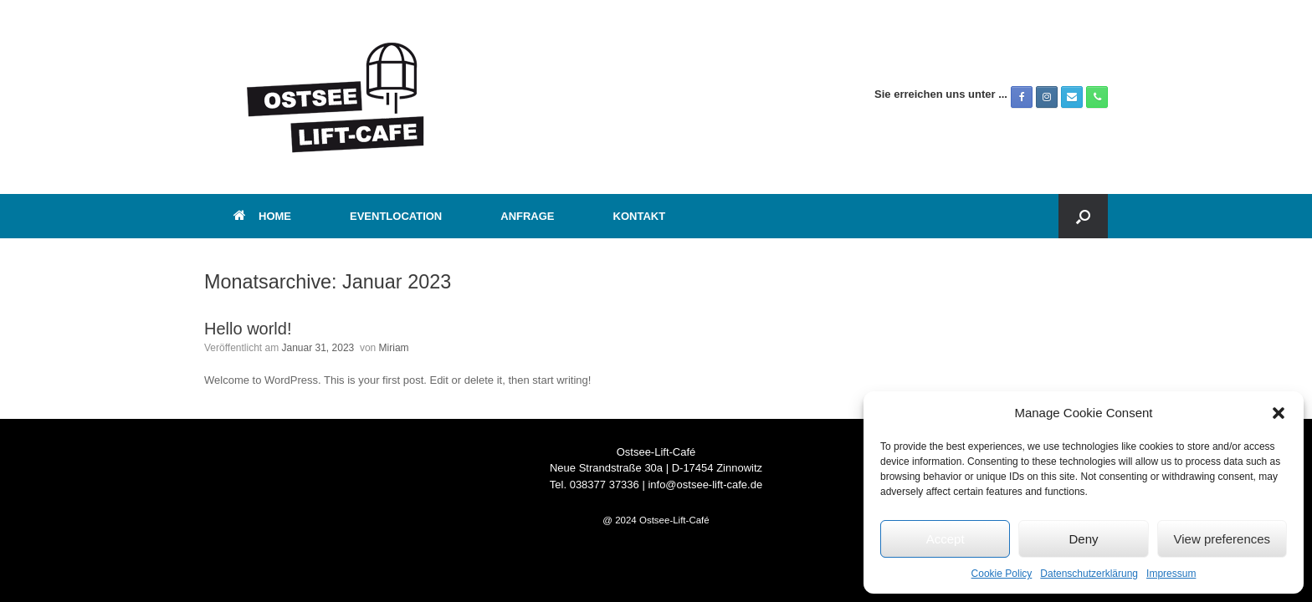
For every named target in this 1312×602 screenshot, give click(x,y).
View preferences (1222, 539)
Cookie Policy (1002, 573)
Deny (1083, 539)
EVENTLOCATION (396, 216)
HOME (262, 216)
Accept (945, 539)
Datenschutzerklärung (1089, 573)
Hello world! (247, 328)
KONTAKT (639, 216)
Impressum (1171, 573)
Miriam (394, 348)
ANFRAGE (527, 216)
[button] (1278, 413)
